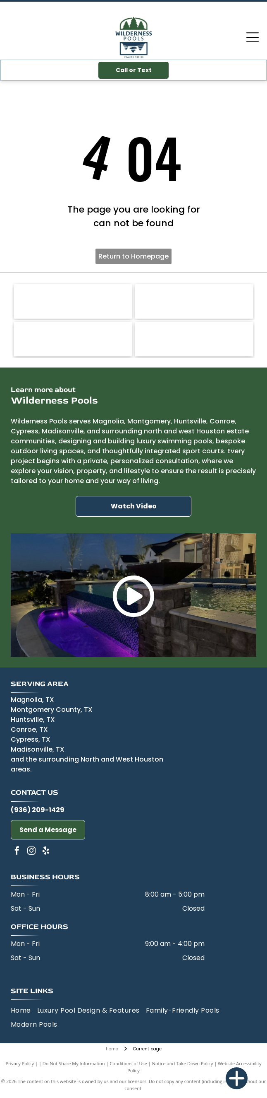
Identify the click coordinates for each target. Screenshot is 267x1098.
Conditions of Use (128, 1063)
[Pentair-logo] (194, 301)
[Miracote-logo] (73, 339)
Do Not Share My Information (74, 1063)
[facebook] (17, 851)
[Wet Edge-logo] (194, 339)
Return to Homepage (133, 256)
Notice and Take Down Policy (182, 1063)
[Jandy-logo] (73, 301)
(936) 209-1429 (37, 810)
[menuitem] (24, 1011)
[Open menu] (252, 37)
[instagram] (31, 851)
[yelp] (46, 851)
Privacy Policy (19, 1063)
